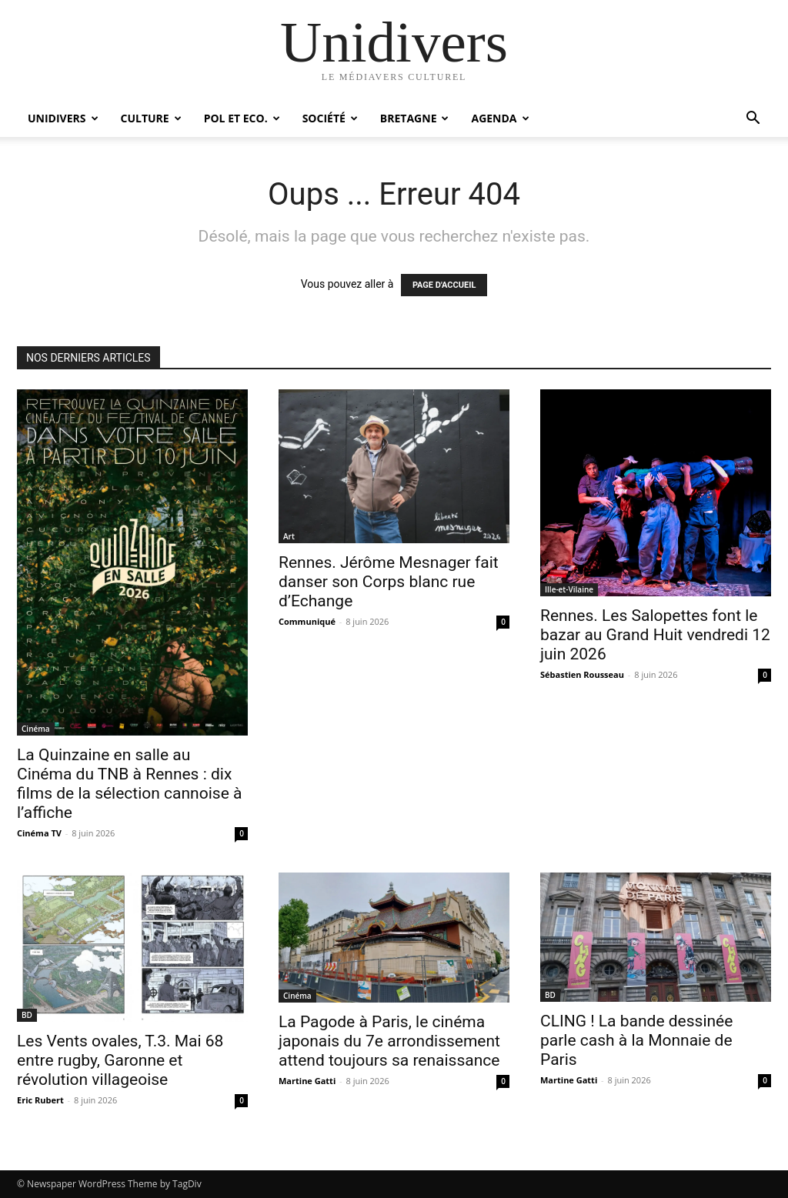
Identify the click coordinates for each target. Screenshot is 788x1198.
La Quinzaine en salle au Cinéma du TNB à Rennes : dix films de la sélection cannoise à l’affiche (129, 784)
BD (27, 1014)
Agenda (500, 118)
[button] (752, 119)
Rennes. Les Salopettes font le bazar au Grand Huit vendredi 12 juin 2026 (655, 634)
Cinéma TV (39, 833)
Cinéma (36, 728)
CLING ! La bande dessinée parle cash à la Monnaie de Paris (636, 1040)
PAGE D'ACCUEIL (444, 285)
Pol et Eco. (242, 118)
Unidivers (63, 118)
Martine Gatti (307, 1080)
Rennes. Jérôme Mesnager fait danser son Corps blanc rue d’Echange (389, 581)
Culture (151, 118)
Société (330, 118)
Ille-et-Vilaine (569, 589)
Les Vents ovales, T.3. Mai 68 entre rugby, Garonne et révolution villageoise (120, 1060)
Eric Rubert (40, 1100)
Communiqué (307, 621)
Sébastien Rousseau (582, 674)
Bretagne (414, 118)
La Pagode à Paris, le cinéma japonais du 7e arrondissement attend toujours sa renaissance (389, 1041)
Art (289, 536)
